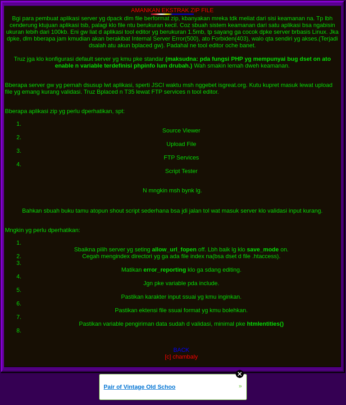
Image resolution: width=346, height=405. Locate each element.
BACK (181, 349)
